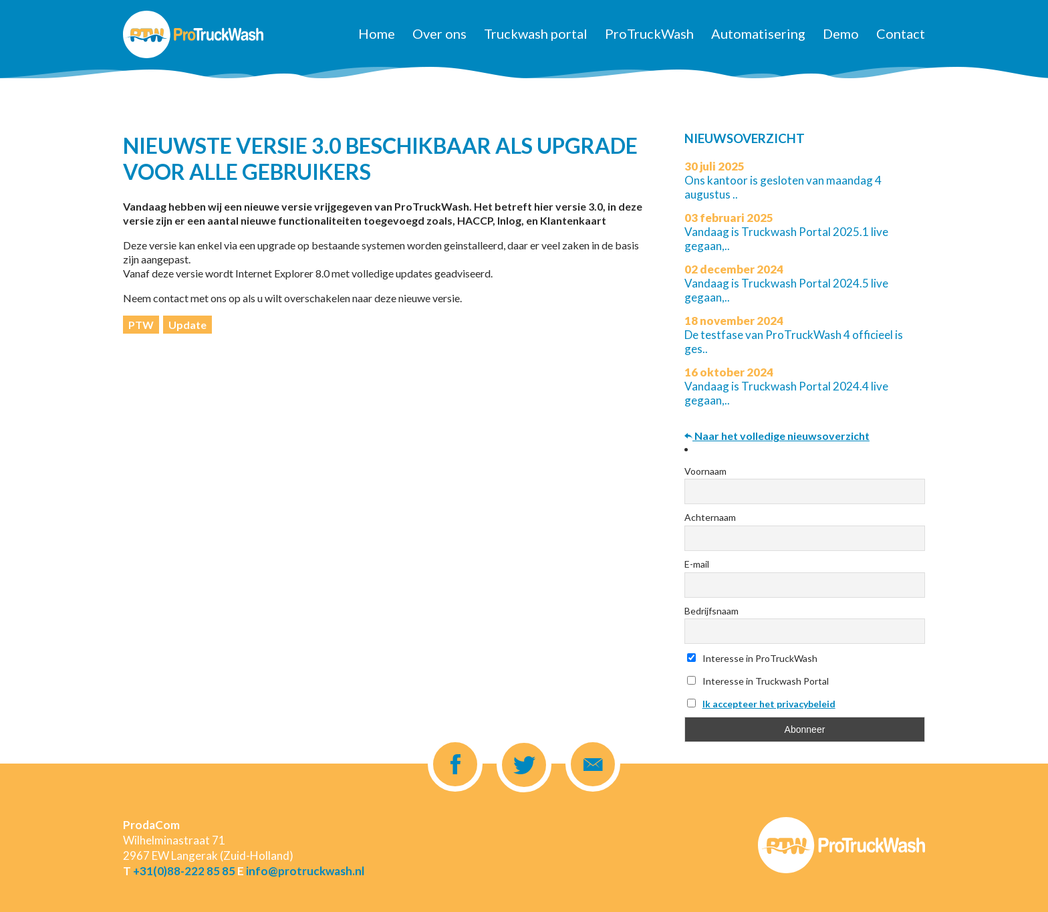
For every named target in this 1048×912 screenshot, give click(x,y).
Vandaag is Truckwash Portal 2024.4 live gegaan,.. (786, 386)
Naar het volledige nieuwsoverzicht (777, 435)
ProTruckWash (649, 33)
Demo (841, 33)
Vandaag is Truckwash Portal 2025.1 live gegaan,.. (786, 232)
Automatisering (758, 33)
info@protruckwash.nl (305, 871)
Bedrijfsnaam (711, 610)
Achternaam (710, 517)
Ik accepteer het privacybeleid (768, 703)
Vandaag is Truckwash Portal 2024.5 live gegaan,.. (786, 283)
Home (376, 33)
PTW (141, 324)
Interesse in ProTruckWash (752, 658)
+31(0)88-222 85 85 (184, 871)
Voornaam (705, 471)
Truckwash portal (535, 33)
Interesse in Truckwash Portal (758, 681)
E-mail (696, 564)
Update (187, 324)
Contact (900, 33)
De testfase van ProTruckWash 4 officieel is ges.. (793, 335)
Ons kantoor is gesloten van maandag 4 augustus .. (783, 180)
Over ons (439, 33)
